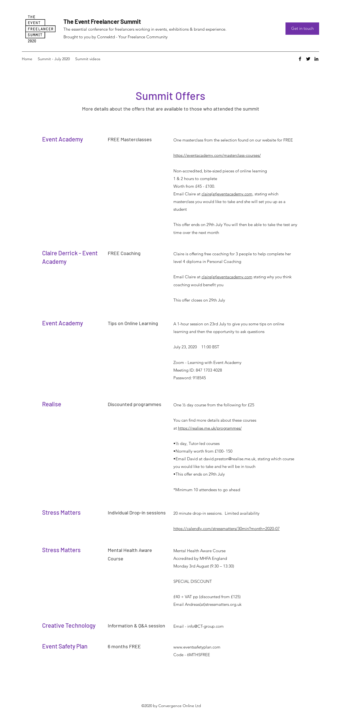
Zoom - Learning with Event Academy (207, 362)
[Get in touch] (302, 28)
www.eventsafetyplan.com (196, 647)
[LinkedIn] (316, 59)
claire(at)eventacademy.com (227, 193)
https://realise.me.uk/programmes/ (210, 428)
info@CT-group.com (205, 626)
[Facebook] (300, 59)
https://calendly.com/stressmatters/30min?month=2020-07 (226, 528)
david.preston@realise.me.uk (229, 458)
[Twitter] (308, 59)
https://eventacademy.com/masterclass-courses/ (217, 155)
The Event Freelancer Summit (102, 21)
